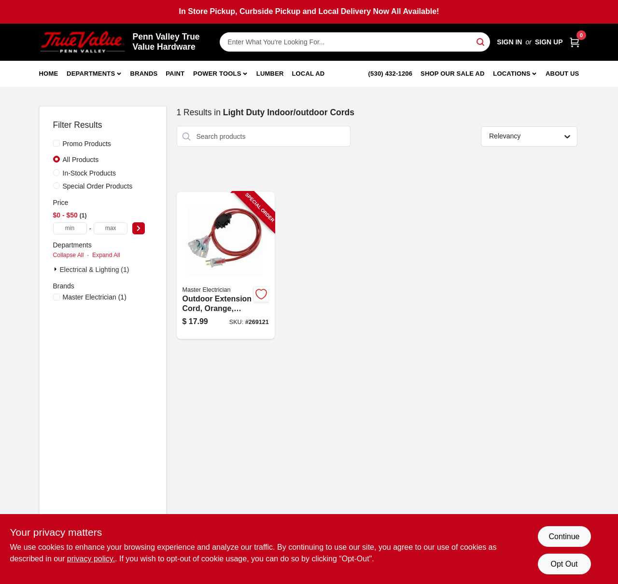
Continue (563, 536)
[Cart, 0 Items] (574, 42)
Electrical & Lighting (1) (94, 269)
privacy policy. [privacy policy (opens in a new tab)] (91, 559)
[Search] (481, 41)
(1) (94, 297)
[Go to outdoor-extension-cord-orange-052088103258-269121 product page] (226, 265)
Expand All (106, 255)
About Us (562, 73)
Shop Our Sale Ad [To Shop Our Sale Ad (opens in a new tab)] (453, 73)
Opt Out (563, 564)
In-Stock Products (89, 173)
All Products (81, 159)
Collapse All (68, 255)
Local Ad (308, 73)
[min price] (70, 228)
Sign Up (549, 42)
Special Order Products (98, 186)
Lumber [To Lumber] (270, 73)
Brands (144, 73)
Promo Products (87, 143)
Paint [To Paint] (175, 73)
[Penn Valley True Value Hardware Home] (82, 42)
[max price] (110, 228)
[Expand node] (56, 269)
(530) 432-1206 (390, 73)
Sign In (509, 42)
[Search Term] (355, 42)
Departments (91, 73)
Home (48, 73)
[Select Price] (138, 228)
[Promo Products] (56, 143)
